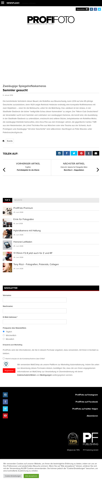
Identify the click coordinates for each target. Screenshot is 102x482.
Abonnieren (92, 415)
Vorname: (7, 295)
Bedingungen (46, 375)
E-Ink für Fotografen (23, 219)
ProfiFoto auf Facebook (87, 401)
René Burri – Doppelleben (74, 168)
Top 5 (7, 200)
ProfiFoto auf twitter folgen (85, 408)
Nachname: (8, 306)
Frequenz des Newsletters (14, 328)
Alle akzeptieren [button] (31, 476)
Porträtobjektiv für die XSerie (28, 168)
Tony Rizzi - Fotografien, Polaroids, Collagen (36, 264)
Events (10, 141)
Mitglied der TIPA (73, 440)
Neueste (18, 200)
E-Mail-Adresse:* (10, 317)
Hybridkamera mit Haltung (27, 230)
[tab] (7, 200)
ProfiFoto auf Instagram (86, 394)
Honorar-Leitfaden (29, 3)
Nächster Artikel (74, 163)
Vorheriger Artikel (28, 163)
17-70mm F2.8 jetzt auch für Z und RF (32, 253)
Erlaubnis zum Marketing (12, 344)
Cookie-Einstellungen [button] (13, 476)
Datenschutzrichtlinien (26, 375)
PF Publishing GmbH (90, 440)
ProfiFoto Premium (23, 208)
